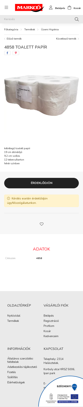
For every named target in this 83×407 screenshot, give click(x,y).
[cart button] (73, 7)
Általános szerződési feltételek (20, 360)
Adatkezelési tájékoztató (22, 367)
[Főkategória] (11, 29)
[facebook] (7, 53)
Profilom (49, 326)
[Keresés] (41, 19)
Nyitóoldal (13, 316)
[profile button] (56, 7)
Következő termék (66, 38)
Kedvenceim (51, 336)
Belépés (49, 316)
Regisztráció (51, 321)
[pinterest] (16, 53)
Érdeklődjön (41, 183)
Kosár (47, 331)
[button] (41, 224)
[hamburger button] (6, 7)
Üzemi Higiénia (50, 29)
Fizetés (11, 372)
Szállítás (12, 377)
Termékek (29, 29)
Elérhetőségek (16, 382)
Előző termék (14, 38)
